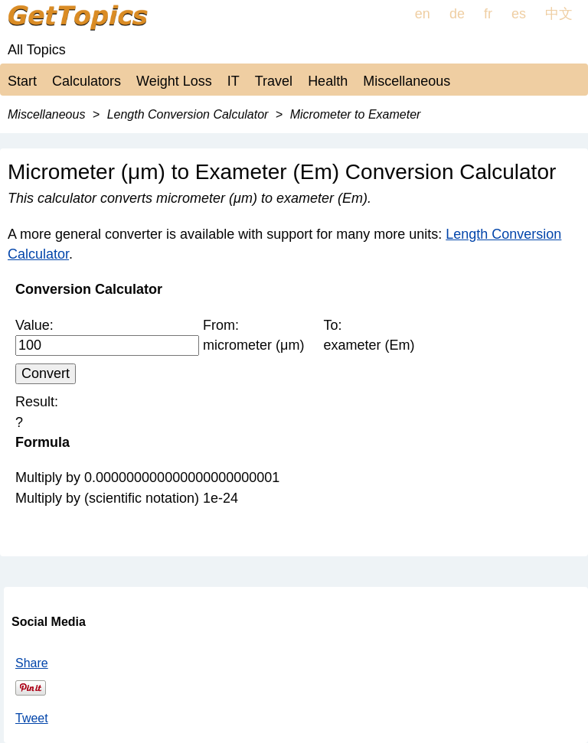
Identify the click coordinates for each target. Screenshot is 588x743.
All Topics (37, 49)
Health (328, 81)
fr (488, 13)
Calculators (86, 81)
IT (233, 81)
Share (31, 663)
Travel (273, 81)
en (422, 13)
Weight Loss (174, 81)
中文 (559, 13)
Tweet (31, 718)
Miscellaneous (406, 81)
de (457, 13)
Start (22, 81)
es (518, 13)
